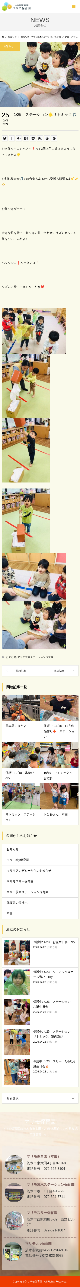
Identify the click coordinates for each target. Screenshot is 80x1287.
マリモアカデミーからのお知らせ (29, 870)
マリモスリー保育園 (20, 881)
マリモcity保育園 (18, 860)
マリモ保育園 (40, 1121)
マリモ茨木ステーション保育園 (35, 657)
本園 (10, 913)
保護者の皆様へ (17, 902)
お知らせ (11, 657)
